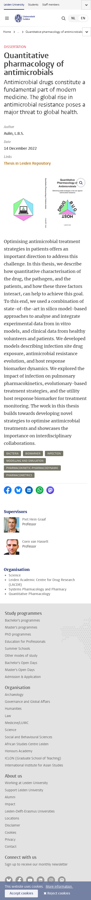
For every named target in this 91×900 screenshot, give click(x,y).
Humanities (13, 708)
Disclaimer (12, 825)
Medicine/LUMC (16, 723)
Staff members (50, 5)
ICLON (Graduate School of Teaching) (33, 758)
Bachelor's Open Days (21, 663)
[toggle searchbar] (63, 18)
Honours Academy (18, 751)
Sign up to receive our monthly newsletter (36, 864)
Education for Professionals (25, 641)
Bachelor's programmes (22, 620)
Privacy (10, 839)
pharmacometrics (19, 475)
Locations (12, 818)
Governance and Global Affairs (27, 701)
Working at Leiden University (26, 783)
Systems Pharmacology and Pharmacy (37, 589)
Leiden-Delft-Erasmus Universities (30, 811)
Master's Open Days (20, 670)
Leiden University (14, 5)
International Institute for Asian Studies (34, 765)
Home (7, 32)
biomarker (33, 453)
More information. (59, 886)
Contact (10, 846)
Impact (10, 804)
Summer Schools (17, 648)
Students (33, 5)
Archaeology (14, 694)
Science (15, 575)
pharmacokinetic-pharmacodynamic (32, 468)
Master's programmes (21, 627)
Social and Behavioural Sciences (28, 737)
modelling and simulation (24, 461)
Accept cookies (21, 893)
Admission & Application (23, 677)
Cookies (10, 832)
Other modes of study (21, 655)
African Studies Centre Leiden (27, 744)
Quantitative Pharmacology (29, 594)
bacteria (12, 453)
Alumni (10, 797)
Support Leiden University (24, 790)
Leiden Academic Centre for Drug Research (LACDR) (42, 582)
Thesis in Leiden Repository (27, 163)
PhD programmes (18, 634)
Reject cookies (58, 893)
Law (8, 716)
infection (54, 453)
